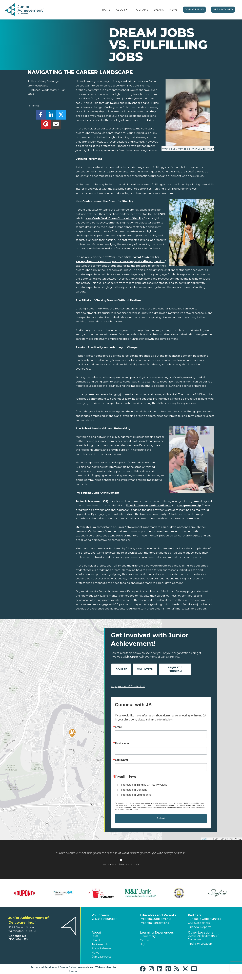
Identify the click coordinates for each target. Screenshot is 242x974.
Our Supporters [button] (199, 922)
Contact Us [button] (17, 935)
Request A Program (175, 669)
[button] (126, 9)
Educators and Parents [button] (158, 915)
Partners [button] (194, 915)
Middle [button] (144, 940)
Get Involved (223, 9)
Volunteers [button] (100, 915)
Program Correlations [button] (154, 922)
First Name (122, 743)
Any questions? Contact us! (128, 686)
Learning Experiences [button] (157, 932)
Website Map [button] (103, 967)
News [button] (95, 952)
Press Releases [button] (101, 948)
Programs (140, 9)
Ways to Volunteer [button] (104, 918)
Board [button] (96, 940)
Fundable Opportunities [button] (204, 918)
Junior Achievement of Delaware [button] (203, 937)
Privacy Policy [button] (67, 967)
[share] (41, 115)
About (120, 9)
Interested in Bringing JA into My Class (144, 784)
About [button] (96, 932)
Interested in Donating (134, 789)
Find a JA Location (200, 943)
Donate (121, 669)
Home (106, 9)
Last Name (122, 760)
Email (118, 727)
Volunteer (145, 669)
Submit (161, 818)
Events (158, 9)
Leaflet (204, 839)
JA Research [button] (100, 944)
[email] (56, 125)
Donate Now (194, 9)
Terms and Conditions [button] (44, 967)
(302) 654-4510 (18, 939)
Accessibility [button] (85, 967)
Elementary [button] (148, 936)
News (173, 9)
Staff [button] (95, 936)
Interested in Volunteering (136, 794)
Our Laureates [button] (101, 956)
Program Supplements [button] (155, 918)
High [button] (143, 944)
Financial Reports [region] (199, 927)
